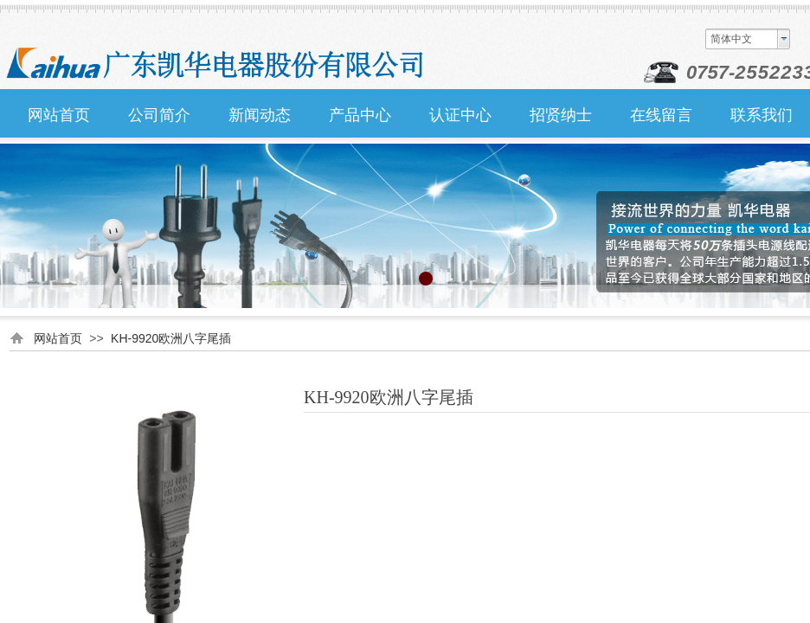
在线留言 (661, 115)
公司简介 (159, 115)
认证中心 (460, 115)
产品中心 (360, 115)
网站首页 (59, 115)
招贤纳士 (561, 115)
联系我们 (761, 115)
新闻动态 (259, 115)
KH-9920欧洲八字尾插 (171, 338)
